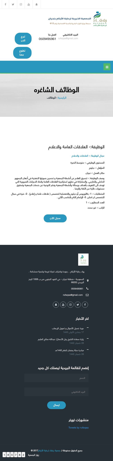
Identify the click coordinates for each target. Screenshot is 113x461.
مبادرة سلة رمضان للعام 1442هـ (69, 350)
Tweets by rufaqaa (78, 427)
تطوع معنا (22, 52)
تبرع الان (23, 38)
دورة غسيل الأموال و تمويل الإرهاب (68, 328)
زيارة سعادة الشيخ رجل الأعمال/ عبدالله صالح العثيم (61, 339)
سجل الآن (55, 217)
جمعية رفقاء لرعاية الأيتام (49, 450)
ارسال (56, 404)
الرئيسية (62, 97)
